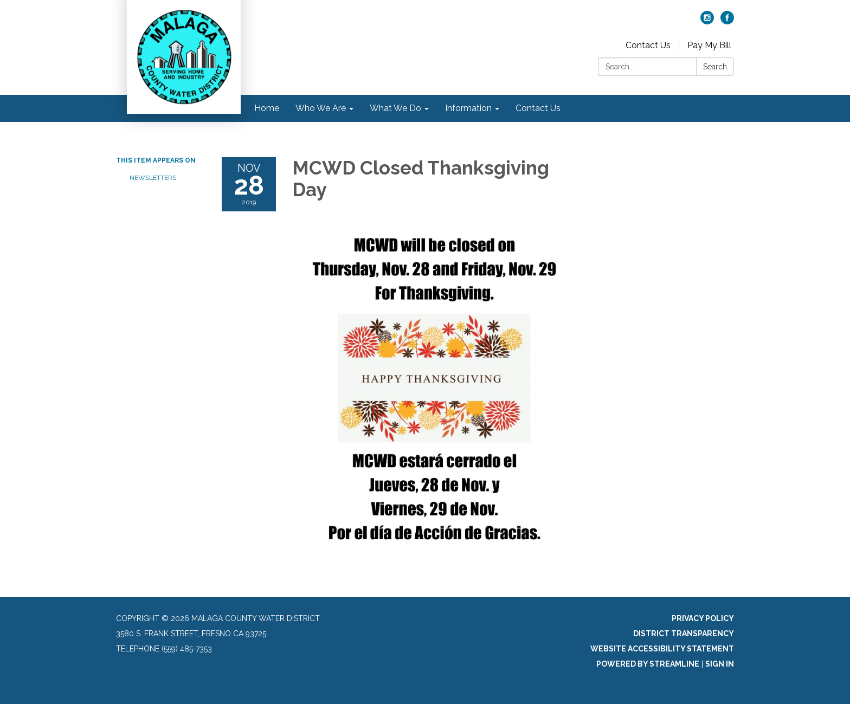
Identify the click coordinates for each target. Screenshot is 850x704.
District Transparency (683, 633)
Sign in (719, 664)
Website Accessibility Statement (662, 648)
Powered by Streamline (647, 664)
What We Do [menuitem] (395, 108)
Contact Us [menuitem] (538, 108)
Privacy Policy (703, 618)
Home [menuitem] (266, 108)
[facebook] (727, 21)
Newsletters (153, 178)
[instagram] (707, 21)
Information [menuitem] (468, 108)
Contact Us (648, 45)
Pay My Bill (709, 45)
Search (715, 66)
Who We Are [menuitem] (320, 108)
